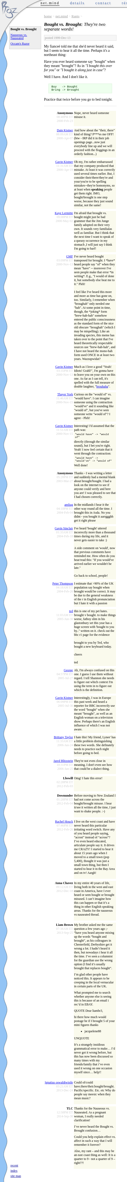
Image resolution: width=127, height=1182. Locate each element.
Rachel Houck (64, 825)
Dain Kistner (65, 132)
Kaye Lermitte (64, 214)
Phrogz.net (9, 9)
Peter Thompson (62, 587)
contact (103, 3)
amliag (68, 508)
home (48, 16)
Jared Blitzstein (63, 764)
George (68, 674)
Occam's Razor (19, 43)
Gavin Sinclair (64, 532)
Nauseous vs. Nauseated (18, 36)
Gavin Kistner (64, 163)
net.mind (62, 16)
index (14, 1171)
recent (14, 1165)
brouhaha (102, 388)
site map (15, 1176)
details (77, 3)
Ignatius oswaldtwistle (59, 1086)
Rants (75, 16)
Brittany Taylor (63, 741)
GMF (69, 258)
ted (71, 615)
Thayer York (65, 396)
